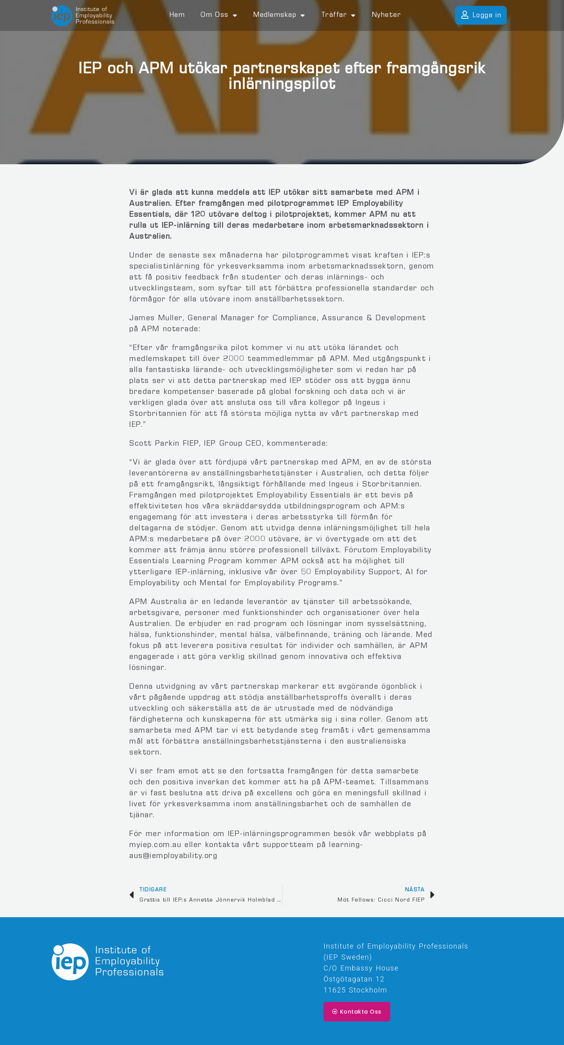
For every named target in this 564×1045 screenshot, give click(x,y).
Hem (177, 15)
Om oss (219, 15)
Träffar (338, 15)
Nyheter (386, 15)
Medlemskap (279, 15)
